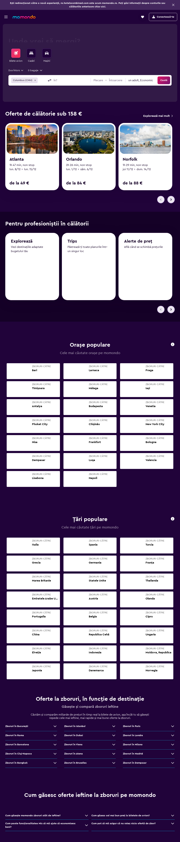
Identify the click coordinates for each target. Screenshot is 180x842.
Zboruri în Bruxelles (75, 763)
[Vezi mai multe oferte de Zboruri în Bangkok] (55, 763)
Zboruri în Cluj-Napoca (18, 754)
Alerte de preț (138, 242)
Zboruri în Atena (73, 754)
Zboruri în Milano (133, 745)
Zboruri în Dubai (73, 736)
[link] (158, 115)
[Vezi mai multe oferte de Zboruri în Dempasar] (173, 763)
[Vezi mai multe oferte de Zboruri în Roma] (55, 736)
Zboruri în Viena (73, 745)
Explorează (22, 242)
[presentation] (173, 344)
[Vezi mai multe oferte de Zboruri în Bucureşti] (55, 727)
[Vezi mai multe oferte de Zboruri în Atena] (114, 754)
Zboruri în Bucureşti (16, 726)
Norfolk (130, 159)
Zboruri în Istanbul (74, 726)
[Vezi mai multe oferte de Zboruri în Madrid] (173, 754)
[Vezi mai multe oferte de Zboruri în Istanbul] (114, 727)
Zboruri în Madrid (133, 754)
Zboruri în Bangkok (16, 763)
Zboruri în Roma (14, 736)
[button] (173, 4)
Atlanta (16, 159)
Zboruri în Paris (131, 726)
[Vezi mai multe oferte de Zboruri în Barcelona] (55, 745)
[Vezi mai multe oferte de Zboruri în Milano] (173, 745)
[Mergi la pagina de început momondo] (24, 17)
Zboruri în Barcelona (17, 745)
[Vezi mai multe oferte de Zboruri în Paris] (173, 727)
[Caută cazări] (31, 53)
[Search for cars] (46, 53)
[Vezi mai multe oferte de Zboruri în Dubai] (114, 736)
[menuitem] (15, 56)
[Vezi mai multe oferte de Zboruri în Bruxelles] (114, 763)
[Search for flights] (15, 53)
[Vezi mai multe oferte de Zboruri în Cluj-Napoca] (55, 754)
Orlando (74, 159)
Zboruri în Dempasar (134, 763)
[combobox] (16, 70)
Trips (72, 242)
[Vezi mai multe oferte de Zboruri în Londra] (173, 736)
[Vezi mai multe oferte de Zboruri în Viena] (114, 745)
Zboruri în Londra (133, 736)
